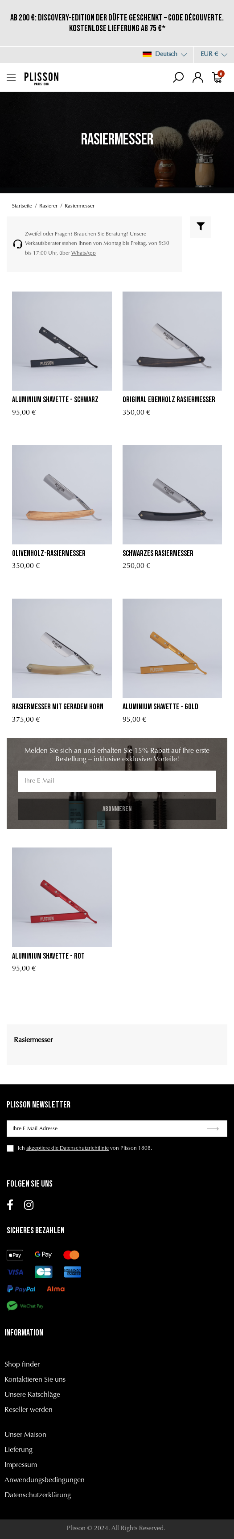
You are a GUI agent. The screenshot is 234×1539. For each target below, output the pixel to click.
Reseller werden (28, 1410)
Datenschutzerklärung (37, 1495)
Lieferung (18, 1450)
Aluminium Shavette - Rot (48, 956)
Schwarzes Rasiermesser (158, 553)
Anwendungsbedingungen (44, 1480)
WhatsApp (83, 253)
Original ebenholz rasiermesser (169, 399)
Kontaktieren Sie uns (35, 1379)
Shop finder (22, 1364)
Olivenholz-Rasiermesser (49, 553)
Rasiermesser (33, 1040)
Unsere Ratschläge (32, 1395)
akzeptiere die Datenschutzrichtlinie (67, 1148)
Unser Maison (25, 1435)
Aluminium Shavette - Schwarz (55, 399)
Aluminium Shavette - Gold (160, 707)
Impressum (20, 1465)
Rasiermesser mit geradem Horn (57, 707)
